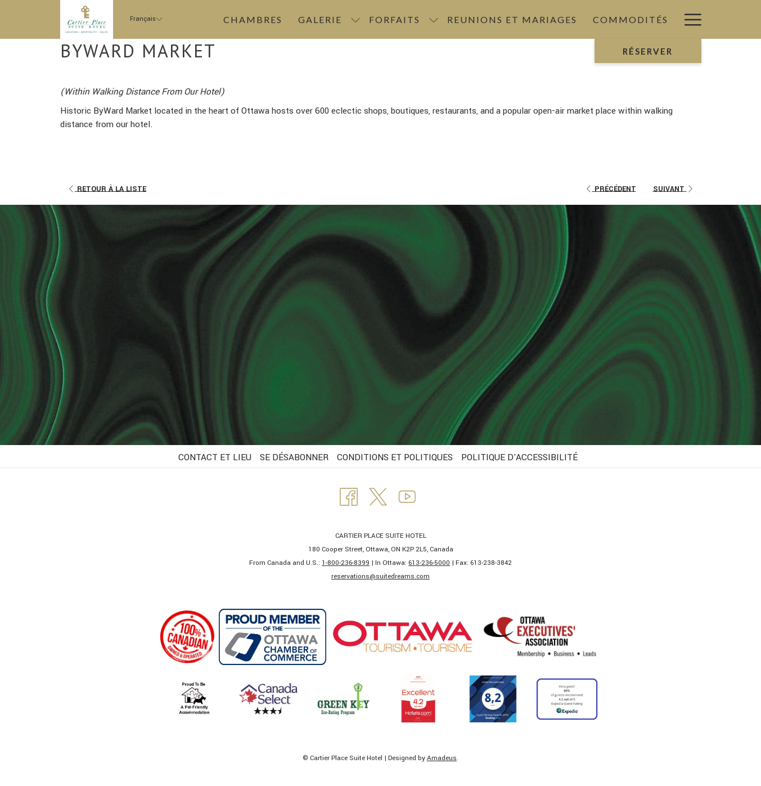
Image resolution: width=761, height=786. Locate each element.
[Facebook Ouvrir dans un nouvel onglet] (349, 495)
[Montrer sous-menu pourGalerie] (355, 19)
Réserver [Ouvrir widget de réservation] (648, 51)
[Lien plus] (688, 19)
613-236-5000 (429, 563)
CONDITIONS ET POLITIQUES (395, 457)
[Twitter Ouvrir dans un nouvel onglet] (378, 495)
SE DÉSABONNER (294, 457)
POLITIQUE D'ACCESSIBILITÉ (519, 457)
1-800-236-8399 (346, 563)
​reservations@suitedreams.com (380, 576)
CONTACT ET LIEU (214, 457)
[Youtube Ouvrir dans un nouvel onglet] (407, 495)
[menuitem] (252, 19)
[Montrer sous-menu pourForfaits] (433, 19)
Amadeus (442, 758)
